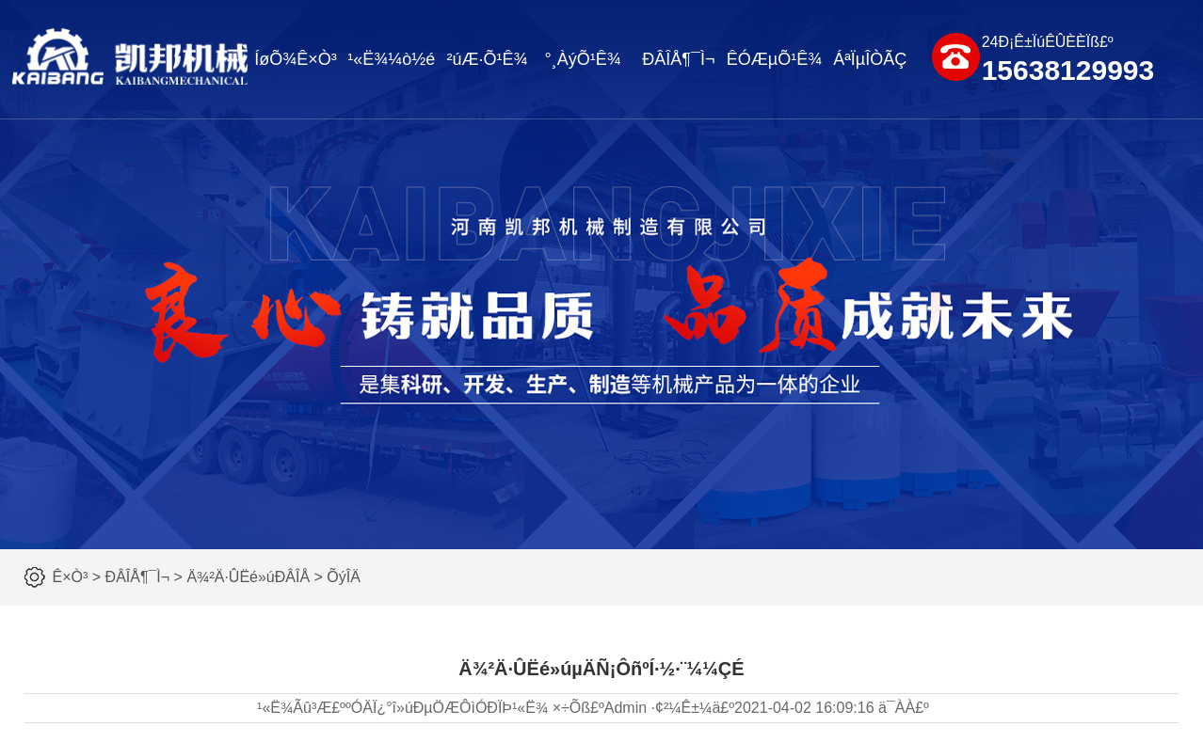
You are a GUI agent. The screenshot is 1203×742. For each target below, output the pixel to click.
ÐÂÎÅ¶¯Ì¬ (678, 59)
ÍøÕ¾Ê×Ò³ (295, 59)
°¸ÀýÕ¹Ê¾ (583, 59)
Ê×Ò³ (70, 577)
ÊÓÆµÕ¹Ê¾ (774, 59)
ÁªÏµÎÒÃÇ (869, 59)
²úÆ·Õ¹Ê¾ (486, 59)
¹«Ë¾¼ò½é (391, 59)
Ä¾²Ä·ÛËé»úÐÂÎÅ (248, 577)
